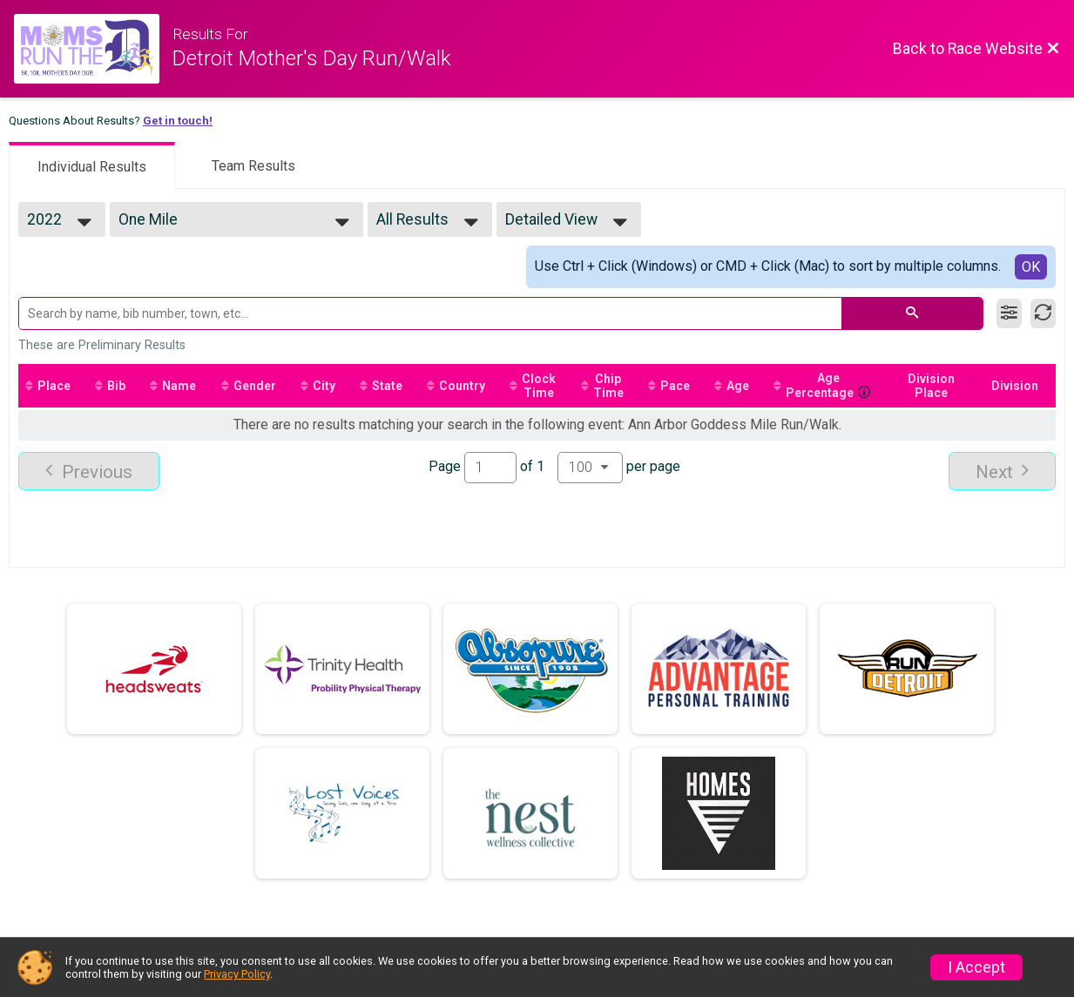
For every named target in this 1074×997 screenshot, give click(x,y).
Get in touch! (178, 120)
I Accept (976, 967)
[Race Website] (93, 49)
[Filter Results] (1009, 313)
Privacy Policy (237, 973)
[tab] (92, 165)
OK (1031, 267)
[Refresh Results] (1043, 313)
